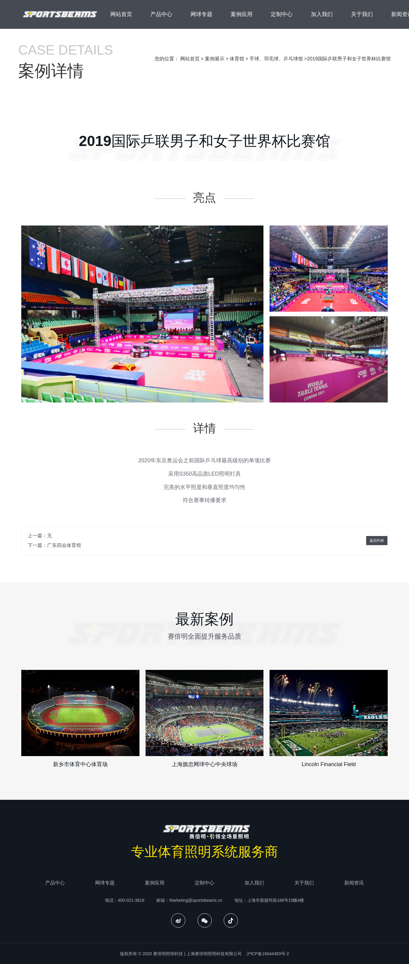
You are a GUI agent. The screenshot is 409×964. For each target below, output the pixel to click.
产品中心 (161, 14)
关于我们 (362, 14)
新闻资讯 (354, 882)
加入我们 (322, 14)
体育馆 (237, 58)
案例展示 (214, 58)
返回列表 (376, 540)
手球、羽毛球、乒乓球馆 (276, 58)
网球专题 (201, 14)
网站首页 (121, 14)
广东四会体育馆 (64, 545)
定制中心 (282, 14)
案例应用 (242, 14)
